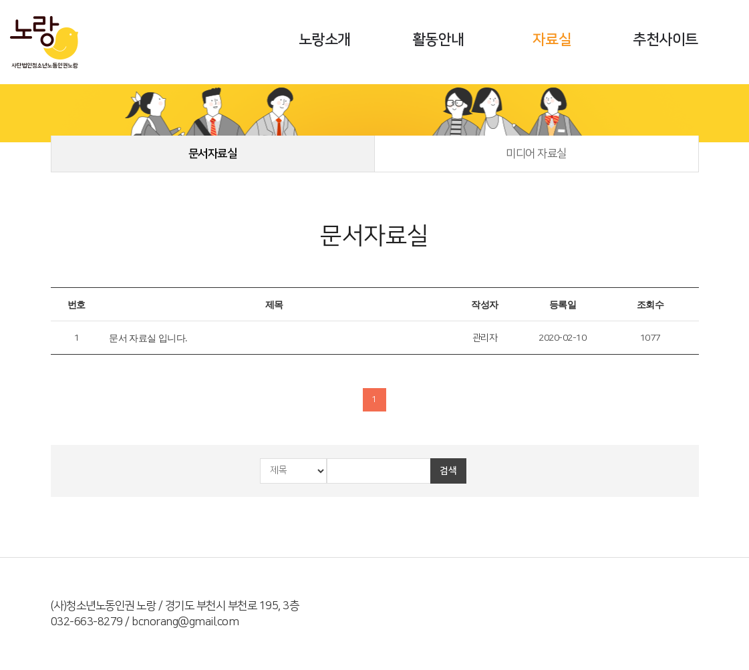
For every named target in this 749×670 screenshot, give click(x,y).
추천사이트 (665, 39)
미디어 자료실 (536, 154)
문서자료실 (212, 154)
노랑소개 (325, 39)
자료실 (552, 39)
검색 (448, 471)
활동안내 (438, 39)
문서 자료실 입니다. (148, 338)
